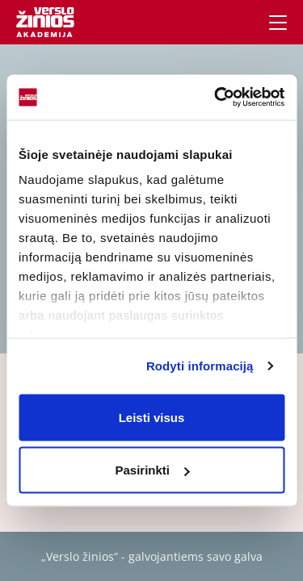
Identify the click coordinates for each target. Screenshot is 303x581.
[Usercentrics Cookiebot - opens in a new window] (215, 97)
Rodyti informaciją (200, 366)
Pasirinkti (152, 470)
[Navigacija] (278, 22)
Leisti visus (152, 417)
